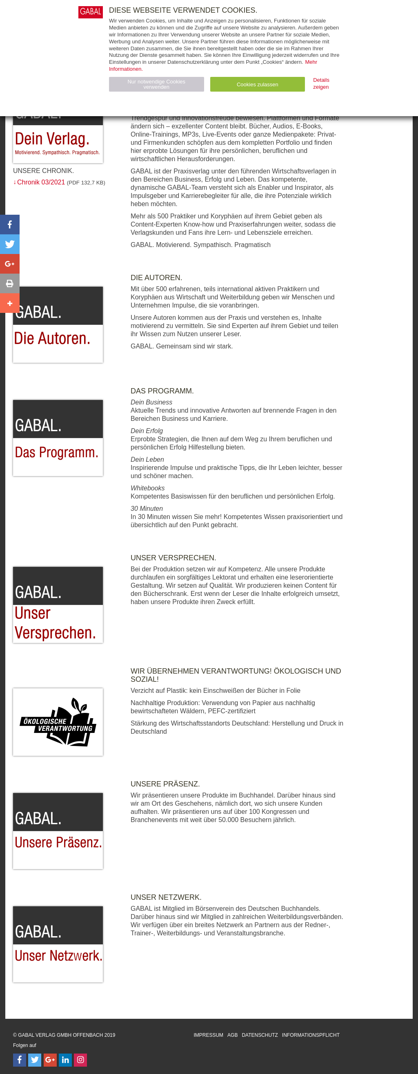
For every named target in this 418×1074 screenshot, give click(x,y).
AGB (232, 1035)
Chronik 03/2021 (41, 182)
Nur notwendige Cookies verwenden (156, 84)
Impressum (208, 1035)
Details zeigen (321, 83)
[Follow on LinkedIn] (65, 1060)
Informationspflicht (311, 1035)
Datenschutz (260, 1035)
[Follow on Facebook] (19, 1060)
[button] (10, 224)
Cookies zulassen (257, 84)
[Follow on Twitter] (34, 1060)
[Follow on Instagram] (80, 1060)
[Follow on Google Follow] (50, 1060)
